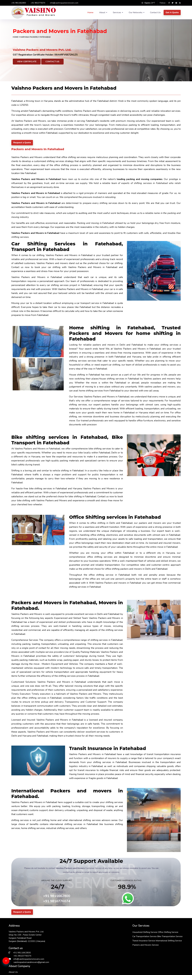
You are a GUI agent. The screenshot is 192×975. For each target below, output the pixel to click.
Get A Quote (172, 12)
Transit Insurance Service (89, 944)
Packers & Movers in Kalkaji (108, 970)
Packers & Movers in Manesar (66, 973)
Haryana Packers (29, 37)
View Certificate (26, 61)
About (102, 12)
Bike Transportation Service (90, 940)
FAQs (128, 943)
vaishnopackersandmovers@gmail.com (31, 962)
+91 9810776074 (38, 3)
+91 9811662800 (18, 3)
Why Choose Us (133, 939)
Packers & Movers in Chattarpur (154, 973)
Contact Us (155, 12)
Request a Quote (22, 142)
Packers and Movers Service (91, 953)
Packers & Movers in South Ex (109, 973)
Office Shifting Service (113, 932)
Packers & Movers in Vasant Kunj (154, 970)
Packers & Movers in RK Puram (24, 973)
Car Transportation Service (90, 936)
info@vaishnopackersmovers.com (64, 3)
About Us (130, 931)
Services (117, 12)
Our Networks (135, 12)
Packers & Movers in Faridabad (23, 970)
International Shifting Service (91, 949)
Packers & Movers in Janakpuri (66, 970)
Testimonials (131, 948)
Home (90, 12)
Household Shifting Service (90, 932)
